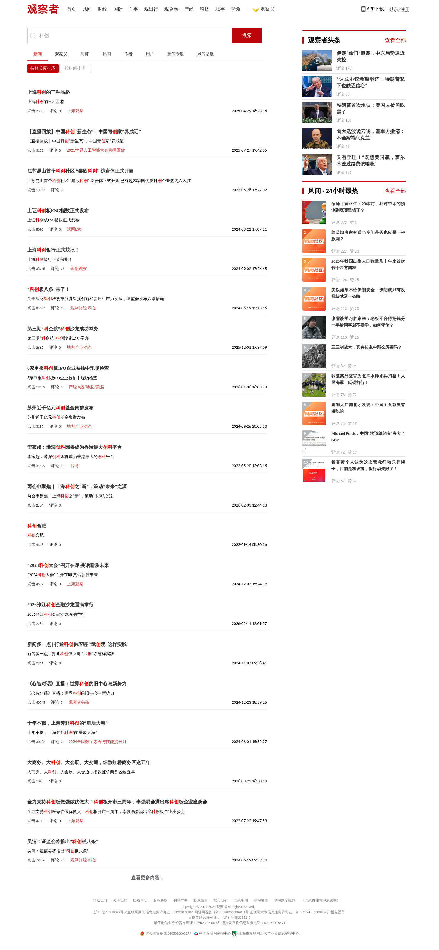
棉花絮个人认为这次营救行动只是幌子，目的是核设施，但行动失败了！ (368, 465)
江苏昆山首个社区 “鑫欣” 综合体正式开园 (80, 170)
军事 (133, 9)
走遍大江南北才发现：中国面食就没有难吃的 (368, 408)
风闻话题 (205, 54)
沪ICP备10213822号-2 (110, 912)
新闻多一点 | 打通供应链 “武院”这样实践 (77, 644)
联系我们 (100, 900)
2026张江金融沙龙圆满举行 (60, 604)
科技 (204, 9)
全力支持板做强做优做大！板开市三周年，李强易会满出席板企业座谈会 (117, 801)
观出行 (151, 9)
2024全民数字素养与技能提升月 (98, 741)
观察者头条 (79, 702)
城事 (220, 9)
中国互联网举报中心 (212, 933)
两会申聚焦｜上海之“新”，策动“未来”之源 (77, 486)
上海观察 (75, 110)
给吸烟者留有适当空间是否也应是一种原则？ (368, 236)
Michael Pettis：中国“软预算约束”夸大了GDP (368, 437)
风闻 (87, 9)
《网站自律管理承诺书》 (320, 900)
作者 (128, 54)
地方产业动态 (79, 347)
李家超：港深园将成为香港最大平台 (74, 447)
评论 (55, 110)
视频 (235, 9)
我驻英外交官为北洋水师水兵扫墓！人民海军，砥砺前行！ (368, 379)
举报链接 (261, 900)
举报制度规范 (284, 900)
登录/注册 (399, 9)
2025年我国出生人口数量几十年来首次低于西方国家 (368, 264)
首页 (71, 9)
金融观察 (78, 268)
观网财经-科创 (83, 308)
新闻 (37, 54)
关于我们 (120, 900)
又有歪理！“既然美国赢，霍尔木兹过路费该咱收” (371, 161)
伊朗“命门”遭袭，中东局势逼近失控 (371, 56)
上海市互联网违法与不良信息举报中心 (265, 933)
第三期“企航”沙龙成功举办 (62, 328)
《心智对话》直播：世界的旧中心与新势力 (77, 683)
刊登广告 (180, 900)
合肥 (36, 525)
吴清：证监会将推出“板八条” (62, 841)
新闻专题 (175, 54)
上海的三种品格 (48, 92)
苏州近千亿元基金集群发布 (60, 407)
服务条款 (160, 900)
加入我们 (221, 900)
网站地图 (241, 900)
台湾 (74, 465)
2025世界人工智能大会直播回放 (96, 150)
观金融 (171, 9)
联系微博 (200, 900)
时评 (85, 54)
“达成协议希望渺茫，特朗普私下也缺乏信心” (371, 82)
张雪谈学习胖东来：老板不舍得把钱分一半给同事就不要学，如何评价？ (368, 322)
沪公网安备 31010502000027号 (166, 933)
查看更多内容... (147, 877)
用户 (150, 54)
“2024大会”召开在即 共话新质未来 (68, 565)
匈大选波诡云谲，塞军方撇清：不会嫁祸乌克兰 (371, 134)
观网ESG (74, 229)
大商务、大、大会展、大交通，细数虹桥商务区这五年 (88, 762)
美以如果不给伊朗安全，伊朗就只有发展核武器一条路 (368, 293)
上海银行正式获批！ (53, 250)
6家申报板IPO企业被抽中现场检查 (68, 368)
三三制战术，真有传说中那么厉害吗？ (366, 347)
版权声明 (140, 900)
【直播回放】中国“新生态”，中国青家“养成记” (84, 131)
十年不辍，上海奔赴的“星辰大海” (67, 723)
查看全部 (395, 40)
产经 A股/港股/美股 (86, 387)
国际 (118, 9)
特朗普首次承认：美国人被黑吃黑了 (371, 108)
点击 (35, 110)
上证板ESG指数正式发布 (58, 210)
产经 (189, 9)
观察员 (264, 9)
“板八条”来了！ (48, 289)
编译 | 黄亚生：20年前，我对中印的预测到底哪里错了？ (368, 207)
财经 (102, 9)
